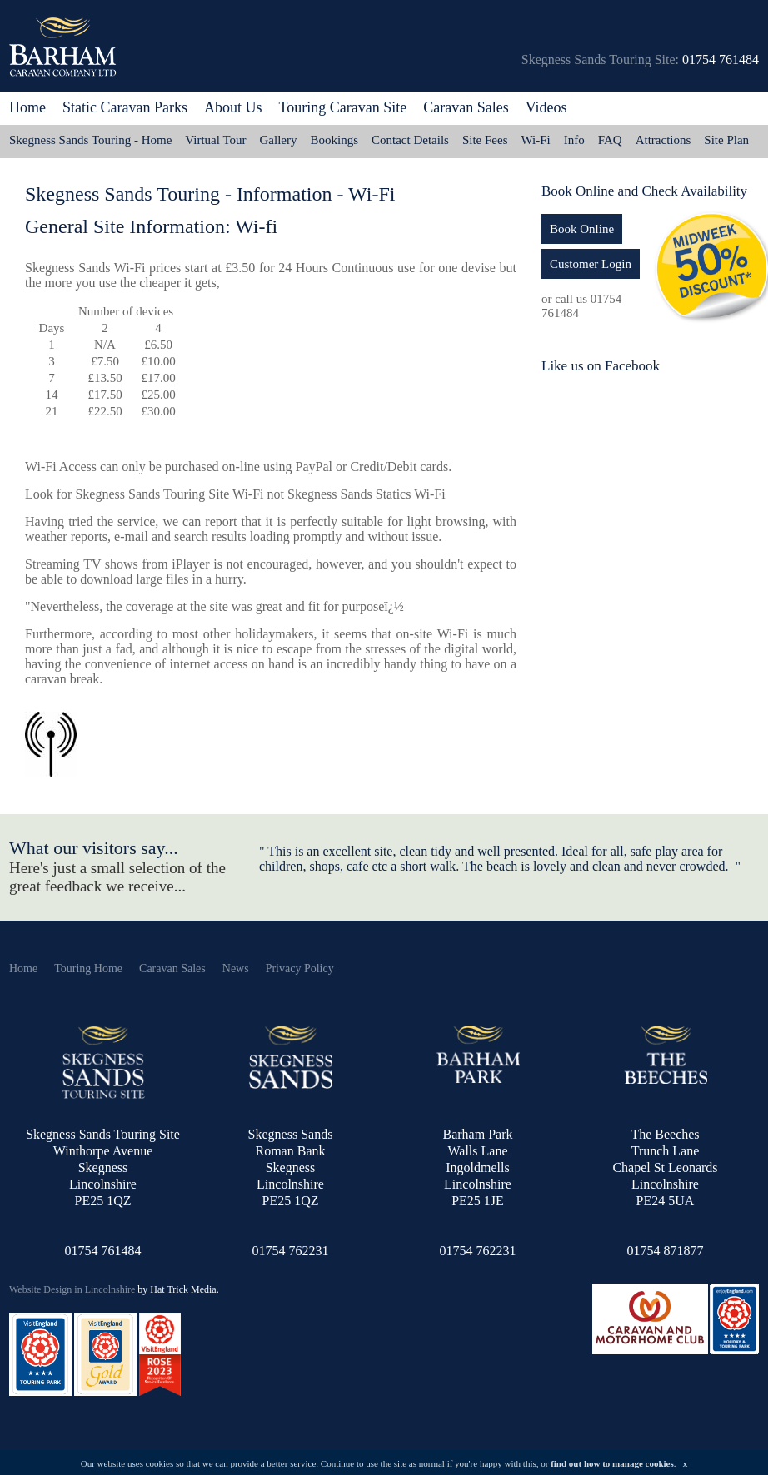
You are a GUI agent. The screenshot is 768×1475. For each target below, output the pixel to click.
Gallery (278, 140)
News (235, 968)
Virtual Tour (215, 140)
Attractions (663, 140)
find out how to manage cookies (612, 1463)
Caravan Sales (172, 968)
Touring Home (88, 968)
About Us (233, 107)
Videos (546, 107)
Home (27, 107)
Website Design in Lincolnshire (72, 1289)
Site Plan (726, 140)
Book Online (582, 229)
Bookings (335, 140)
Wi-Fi (536, 140)
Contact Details (410, 140)
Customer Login (590, 264)
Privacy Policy (300, 968)
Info (574, 140)
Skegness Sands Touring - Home (90, 140)
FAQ (610, 140)
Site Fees (485, 140)
